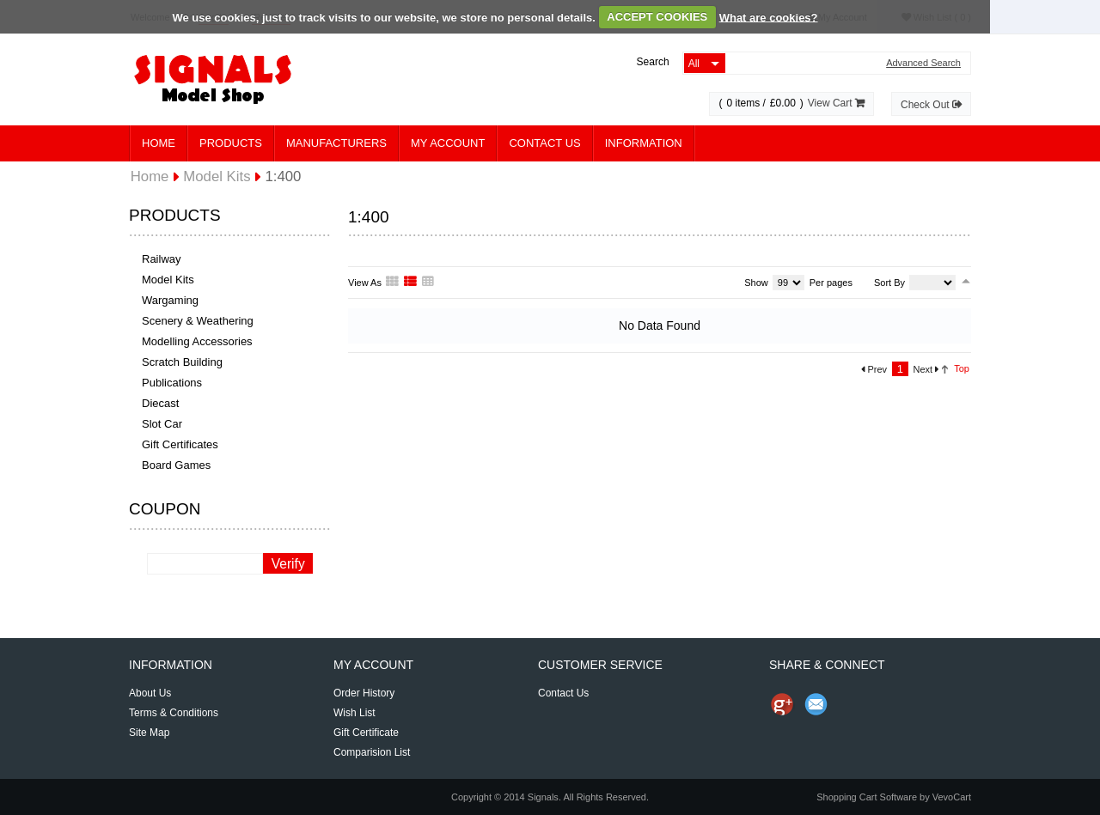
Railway (161, 258)
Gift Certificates (180, 444)
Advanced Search (923, 63)
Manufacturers (336, 143)
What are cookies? (768, 16)
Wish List (354, 713)
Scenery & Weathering (198, 320)
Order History (363, 693)
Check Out (931, 105)
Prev (874, 369)
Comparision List (371, 752)
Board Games (176, 465)
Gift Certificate (366, 733)
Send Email (816, 704)
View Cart (836, 103)
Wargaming (170, 300)
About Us (150, 693)
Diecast (160, 403)
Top (961, 368)
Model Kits (168, 279)
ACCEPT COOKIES (657, 16)
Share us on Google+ (782, 704)
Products (230, 143)
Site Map (149, 733)
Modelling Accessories (197, 341)
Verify (288, 564)
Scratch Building (182, 362)
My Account (448, 143)
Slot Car (162, 423)
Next (926, 369)
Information (643, 143)
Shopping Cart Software (866, 797)
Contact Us (544, 143)
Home (158, 143)
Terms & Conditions (173, 713)
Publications (172, 382)
